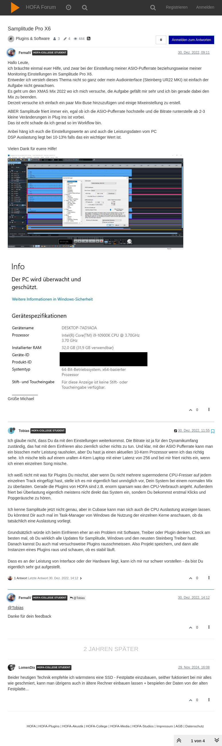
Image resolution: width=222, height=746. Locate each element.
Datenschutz (194, 726)
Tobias (24, 431)
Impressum (164, 726)
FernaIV (25, 53)
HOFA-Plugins (49, 726)
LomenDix (27, 668)
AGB (179, 726)
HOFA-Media (119, 726)
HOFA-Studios (143, 726)
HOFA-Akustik (72, 726)
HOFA (31, 726)
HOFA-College (97, 726)
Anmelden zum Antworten (191, 40)
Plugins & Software (33, 38)
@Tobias (77, 598)
